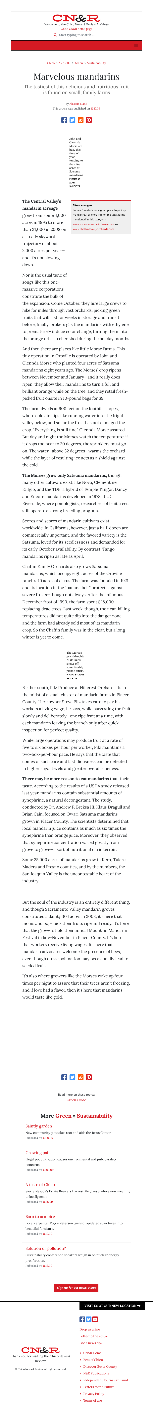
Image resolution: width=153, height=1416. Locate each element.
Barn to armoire (40, 1216)
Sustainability (96, 63)
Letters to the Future (98, 1387)
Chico (51, 63)
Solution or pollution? (46, 1248)
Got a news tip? (90, 1343)
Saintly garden (39, 1125)
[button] (136, 45)
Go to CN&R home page (76, 29)
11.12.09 (47, 1266)
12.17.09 (65, 63)
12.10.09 (48, 1138)
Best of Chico (93, 1360)
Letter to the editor (93, 1336)
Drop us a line (89, 1329)
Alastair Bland (78, 104)
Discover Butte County (100, 1366)
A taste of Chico (40, 1184)
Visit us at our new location (112, 1306)
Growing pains (39, 1152)
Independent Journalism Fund (105, 1380)
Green (79, 63)
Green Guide (76, 1100)
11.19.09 (47, 1234)
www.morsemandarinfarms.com (93, 224)
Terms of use (92, 1400)
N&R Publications (96, 1373)
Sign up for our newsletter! (76, 1288)
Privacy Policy (93, 1394)
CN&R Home (92, 1353)
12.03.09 (48, 1170)
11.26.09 (48, 1202)
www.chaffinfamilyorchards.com (93, 229)
